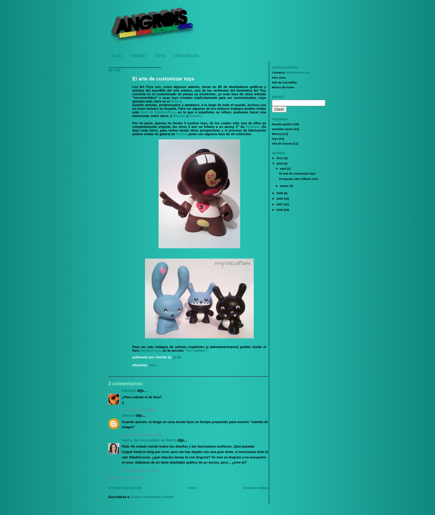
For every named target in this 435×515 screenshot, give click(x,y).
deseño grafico (282, 124)
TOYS (160, 56)
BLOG (116, 56)
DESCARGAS (186, 56)
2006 (280, 209)
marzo (284, 185)
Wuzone (179, 116)
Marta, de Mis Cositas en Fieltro (149, 440)
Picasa (181, 134)
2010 (280, 163)
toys (152, 365)
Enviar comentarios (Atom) (152, 497)
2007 (280, 204)
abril (283, 168)
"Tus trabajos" (196, 350)
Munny (176, 101)
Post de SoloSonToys (158, 112)
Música (277, 133)
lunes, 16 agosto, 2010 (139, 470)
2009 (280, 193)
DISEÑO (138, 56)
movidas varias (282, 129)
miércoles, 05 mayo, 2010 (142, 435)
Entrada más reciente (125, 488)
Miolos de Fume (283, 87)
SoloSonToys (150, 350)
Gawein (195, 116)
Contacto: (291, 72)
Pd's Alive (279, 77)
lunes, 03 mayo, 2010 (138, 410)
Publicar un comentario (126, 477)
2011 (280, 158)
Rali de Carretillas (284, 82)
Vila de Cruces (282, 143)
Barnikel (129, 391)
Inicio (192, 488)
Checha (128, 415)
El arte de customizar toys (163, 79)
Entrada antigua (256, 488)
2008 (280, 198)
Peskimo (252, 127)
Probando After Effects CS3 (298, 179)
